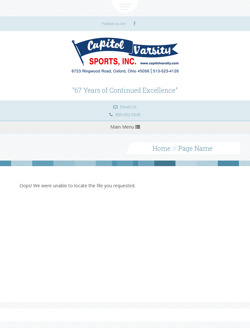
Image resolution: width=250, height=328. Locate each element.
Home (162, 148)
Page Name (195, 148)
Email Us (128, 107)
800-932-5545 (128, 114)
